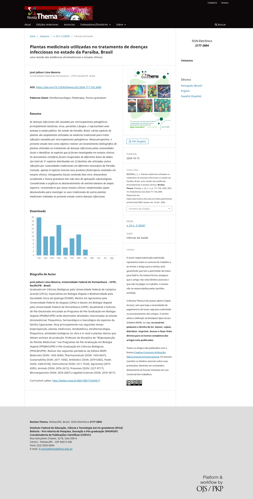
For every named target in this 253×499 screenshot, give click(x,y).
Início (32, 36)
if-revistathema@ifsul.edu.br (56, 449)
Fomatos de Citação (139, 208)
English (185, 91)
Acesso (224, 2)
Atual (28, 24)
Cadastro (212, 2)
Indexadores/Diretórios (94, 24)
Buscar (220, 24)
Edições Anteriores (47, 24)
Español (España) (191, 96)
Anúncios (69, 24)
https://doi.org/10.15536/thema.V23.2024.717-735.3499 (68, 87)
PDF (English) (138, 141)
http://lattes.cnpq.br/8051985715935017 (76, 380)
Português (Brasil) (191, 85)
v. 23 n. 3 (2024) (62, 36)
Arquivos (44, 36)
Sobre (120, 24)
